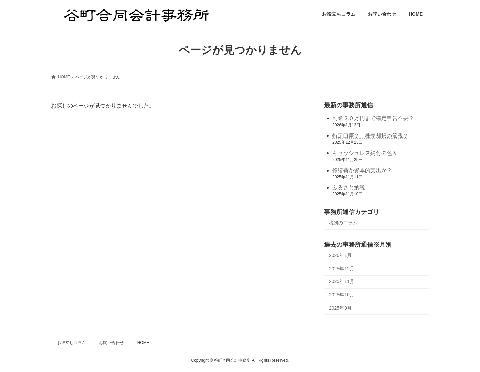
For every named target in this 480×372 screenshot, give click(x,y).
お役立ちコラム (71, 342)
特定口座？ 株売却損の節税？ (370, 136)
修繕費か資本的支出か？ (362, 170)
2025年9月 (340, 307)
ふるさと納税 (348, 187)
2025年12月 (341, 268)
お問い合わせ (111, 342)
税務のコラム (343, 222)
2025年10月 (341, 294)
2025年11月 (341, 281)
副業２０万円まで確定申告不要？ (373, 118)
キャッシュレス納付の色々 (365, 153)
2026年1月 (340, 255)
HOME (143, 342)
